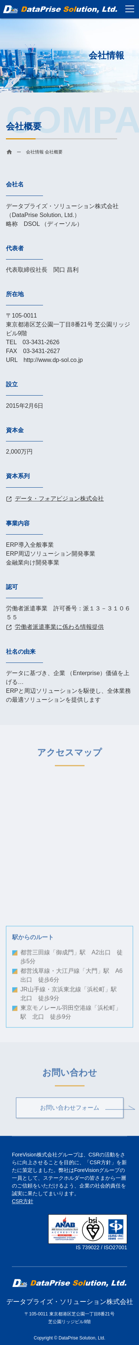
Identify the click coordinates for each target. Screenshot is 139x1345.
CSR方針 (22, 1201)
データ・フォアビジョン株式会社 (59, 498)
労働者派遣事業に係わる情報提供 (59, 627)
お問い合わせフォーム (69, 1110)
